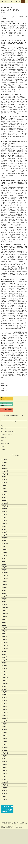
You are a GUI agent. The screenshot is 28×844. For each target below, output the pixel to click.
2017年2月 (4, 776)
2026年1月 (4, 465)
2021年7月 (4, 622)
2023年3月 (4, 564)
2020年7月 (4, 657)
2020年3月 (4, 668)
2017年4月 (4, 770)
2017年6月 (4, 764)
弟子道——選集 (14, 389)
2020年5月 (4, 663)
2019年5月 (4, 697)
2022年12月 (4, 573)
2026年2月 (4, 462)
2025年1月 (4, 500)
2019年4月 (4, 700)
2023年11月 (4, 541)
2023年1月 (4, 570)
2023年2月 (4, 567)
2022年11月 (4, 575)
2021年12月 (4, 607)
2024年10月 (4, 509)
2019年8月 (4, 689)
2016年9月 (4, 790)
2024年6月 (4, 520)
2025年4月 (4, 491)
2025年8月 (4, 479)
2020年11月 (4, 645)
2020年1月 (4, 674)
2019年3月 (4, 703)
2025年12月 (4, 468)
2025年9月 (4, 477)
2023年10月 (4, 543)
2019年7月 (4, 692)
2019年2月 (4, 706)
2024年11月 (4, 506)
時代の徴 (3, 437)
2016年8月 (4, 793)
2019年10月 (4, 683)
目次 (2, 426)
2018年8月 (4, 724)
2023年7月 (4, 552)
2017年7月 (4, 761)
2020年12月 (4, 642)
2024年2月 (4, 532)
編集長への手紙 (14, 384)
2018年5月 (4, 732)
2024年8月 (4, 514)
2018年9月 (4, 721)
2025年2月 (4, 497)
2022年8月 (4, 584)
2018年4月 (4, 735)
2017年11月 (4, 750)
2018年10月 (4, 718)
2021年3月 (4, 634)
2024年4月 (4, 526)
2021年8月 (4, 619)
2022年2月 (4, 602)
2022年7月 (4, 587)
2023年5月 (4, 558)
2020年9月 (4, 651)
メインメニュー (26, 1)
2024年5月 (4, 523)
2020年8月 (4, 654)
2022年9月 (4, 581)
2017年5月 (4, 767)
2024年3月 (4, 529)
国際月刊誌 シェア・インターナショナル (11, 1)
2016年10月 (4, 788)
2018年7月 (4, 727)
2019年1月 (4, 709)
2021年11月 (4, 610)
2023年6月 (4, 555)
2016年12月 (4, 782)
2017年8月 (4, 759)
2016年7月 (4, 796)
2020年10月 (4, 648)
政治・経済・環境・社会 (6, 7)
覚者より (3, 429)
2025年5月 (4, 488)
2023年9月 (4, 546)
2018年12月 (4, 712)
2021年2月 (4, 636)
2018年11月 (4, 715)
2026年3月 (4, 459)
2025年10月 (4, 474)
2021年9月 (4, 616)
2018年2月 (4, 741)
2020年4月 (4, 665)
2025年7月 (4, 482)
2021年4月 (4, 631)
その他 (3, 449)
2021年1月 (4, 639)
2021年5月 (4, 628)
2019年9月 (4, 686)
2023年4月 (4, 561)
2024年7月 (4, 517)
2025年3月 (4, 494)
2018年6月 (4, 729)
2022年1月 (4, 604)
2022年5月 (4, 593)
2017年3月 (4, 773)
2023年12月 (4, 538)
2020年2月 (4, 671)
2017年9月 (4, 756)
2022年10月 (4, 578)
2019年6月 (4, 695)
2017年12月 (4, 747)
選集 (2, 440)
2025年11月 (4, 471)
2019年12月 (4, 677)
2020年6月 (4, 660)
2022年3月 (4, 599)
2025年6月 (4, 485)
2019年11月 (4, 680)
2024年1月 (4, 535)
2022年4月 (4, 596)
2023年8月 (4, 549)
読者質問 (3, 446)
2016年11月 (4, 785)
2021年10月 (4, 613)
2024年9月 (4, 511)
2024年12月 (4, 503)
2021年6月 (4, 625)
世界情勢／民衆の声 (6, 434)
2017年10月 (4, 753)
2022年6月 (4, 590)
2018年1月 (4, 744)
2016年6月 (4, 799)
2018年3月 (4, 738)
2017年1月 (4, 779)
